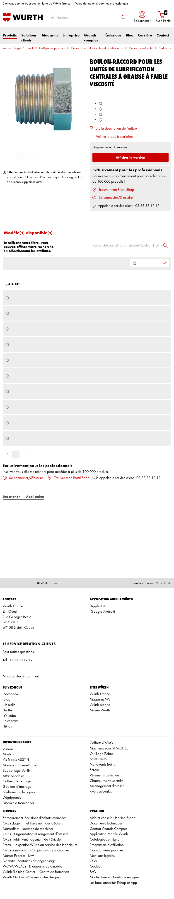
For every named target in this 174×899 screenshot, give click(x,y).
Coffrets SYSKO (101, 743)
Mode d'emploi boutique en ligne (114, 877)
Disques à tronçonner (18, 803)
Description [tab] (12, 496)
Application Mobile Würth (109, 834)
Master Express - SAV (18, 856)
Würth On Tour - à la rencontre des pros (32, 877)
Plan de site (163, 583)
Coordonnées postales (106, 850)
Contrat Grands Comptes (108, 829)
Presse (150, 583)
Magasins (50, 35)
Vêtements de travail (104, 775)
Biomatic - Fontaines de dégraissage (29, 861)
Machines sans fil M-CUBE (109, 748)
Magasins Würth (102, 699)
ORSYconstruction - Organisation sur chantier (36, 850)
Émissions (113, 35)
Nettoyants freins (102, 764)
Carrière (145, 35)
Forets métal (98, 759)
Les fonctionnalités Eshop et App (113, 883)
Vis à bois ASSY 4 (16, 760)
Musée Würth (100, 710)
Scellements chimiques (19, 792)
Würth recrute (100, 705)
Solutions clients (28, 38)
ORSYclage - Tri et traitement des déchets (33, 823)
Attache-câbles (13, 776)
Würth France (100, 694)
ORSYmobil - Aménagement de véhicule (32, 839)
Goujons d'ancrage (17, 787)
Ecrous (94, 770)
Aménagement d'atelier (107, 786)
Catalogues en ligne (104, 839)
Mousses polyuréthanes (20, 765)
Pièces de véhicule (140, 48)
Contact (163, 35)
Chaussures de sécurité (106, 781)
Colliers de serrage (17, 781)
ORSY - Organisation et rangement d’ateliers (35, 834)
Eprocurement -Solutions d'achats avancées (34, 818)
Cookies (96, 866)
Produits (10, 35)
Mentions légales (102, 856)
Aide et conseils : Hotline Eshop (112, 818)
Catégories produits (52, 48)
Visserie (8, 749)
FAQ (93, 872)
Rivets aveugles (101, 791)
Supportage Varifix (17, 771)
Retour (7, 48)
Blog (129, 35)
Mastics (8, 754)
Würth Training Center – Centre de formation (36, 872)
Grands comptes (91, 38)
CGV (93, 861)
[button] (142, 17)
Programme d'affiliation (107, 845)
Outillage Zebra (101, 754)
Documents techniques (106, 823)
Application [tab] (35, 496)
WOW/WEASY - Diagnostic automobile (32, 866)
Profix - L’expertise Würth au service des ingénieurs (40, 845)
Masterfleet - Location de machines (28, 829)
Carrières (137, 583)
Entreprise (71, 35)
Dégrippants (12, 798)
